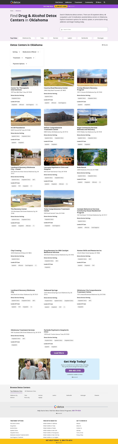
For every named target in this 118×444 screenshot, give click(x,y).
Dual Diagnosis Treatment (16, 423)
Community (89, 2)
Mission (78, 410)
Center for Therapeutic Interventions (20, 75)
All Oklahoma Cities (30, 377)
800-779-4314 (76, 397)
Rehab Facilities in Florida (49, 414)
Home (11, 10)
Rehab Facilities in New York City (51, 421)
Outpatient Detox (14, 419)
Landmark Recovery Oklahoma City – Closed (23, 154)
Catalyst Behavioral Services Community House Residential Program (89, 197)
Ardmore (12, 384)
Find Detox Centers (15, 410)
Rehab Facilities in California (50, 410)
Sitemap (78, 416)
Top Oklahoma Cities (16, 377)
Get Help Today (59, 440)
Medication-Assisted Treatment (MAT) (19, 421)
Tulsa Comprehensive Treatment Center (57, 196)
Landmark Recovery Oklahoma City (23, 277)
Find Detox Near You (50, 407)
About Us (78, 412)
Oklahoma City (27, 38)
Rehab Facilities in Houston (50, 428)
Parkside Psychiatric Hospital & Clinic (56, 317)
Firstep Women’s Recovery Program (87, 75)
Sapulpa (40, 384)
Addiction (68, 2)
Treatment (78, 2)
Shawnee (97, 381)
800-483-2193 (75, 357)
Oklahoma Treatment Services (23, 316)
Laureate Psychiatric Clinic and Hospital (56, 154)
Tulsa (42, 38)
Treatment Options (16, 407)
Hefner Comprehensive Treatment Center (53, 115)
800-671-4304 (60, 6)
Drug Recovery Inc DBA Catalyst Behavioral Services (56, 238)
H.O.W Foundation (18, 114)
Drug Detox (13, 412)
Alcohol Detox (13, 414)
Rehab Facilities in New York (50, 416)
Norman (55, 38)
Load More (59, 339)
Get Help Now (48, 6)
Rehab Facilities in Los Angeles (50, 423)
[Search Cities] (85, 29)
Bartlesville (85, 38)
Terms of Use (79, 419)
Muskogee (101, 38)
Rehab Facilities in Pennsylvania (51, 419)
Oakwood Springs (51, 276)
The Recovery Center (19, 195)
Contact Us (79, 414)
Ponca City (27, 384)
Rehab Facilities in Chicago (49, 426)
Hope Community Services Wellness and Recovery (87, 115)
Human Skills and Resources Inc (89, 237)
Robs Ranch (81, 154)
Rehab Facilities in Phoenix (49, 430)
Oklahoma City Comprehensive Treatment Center (89, 277)
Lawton (70, 38)
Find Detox (59, 2)
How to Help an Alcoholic (16, 426)
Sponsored (72, 6)
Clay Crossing (16, 237)
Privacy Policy (79, 421)
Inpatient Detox (14, 416)
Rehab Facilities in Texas (49, 412)
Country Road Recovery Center (56, 74)
